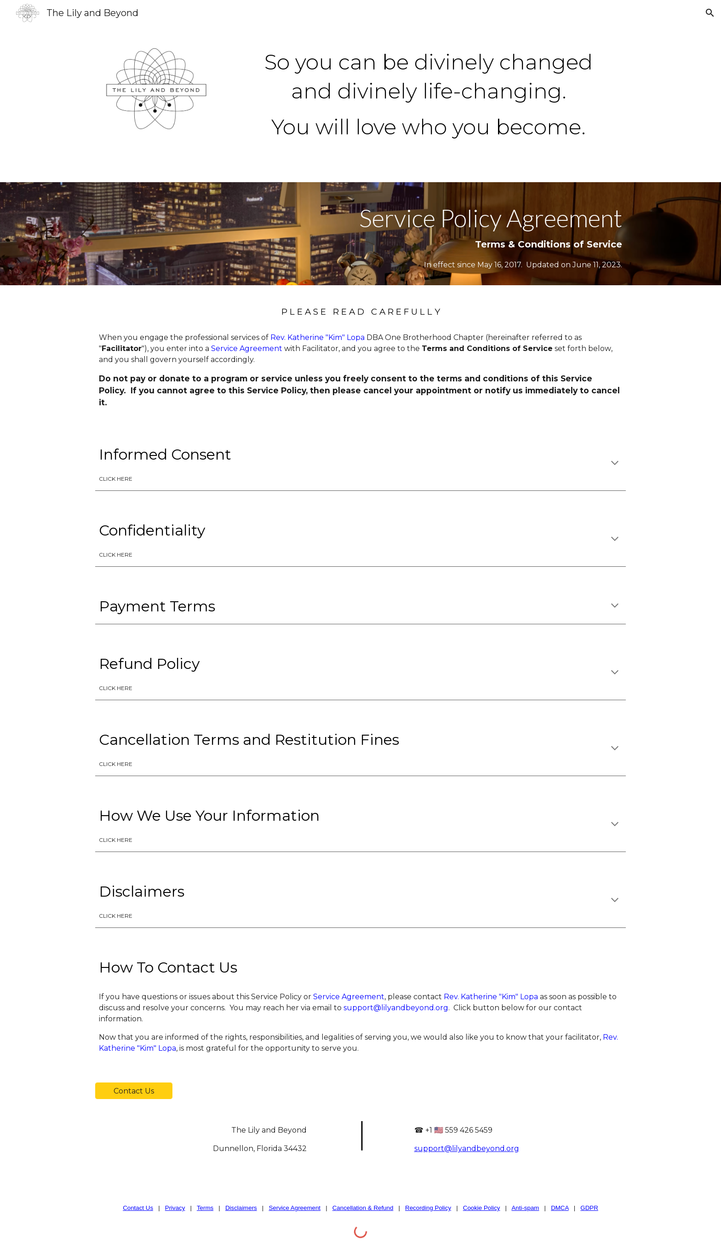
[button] (710, 13)
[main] (428, 91)
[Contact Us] (134, 1091)
